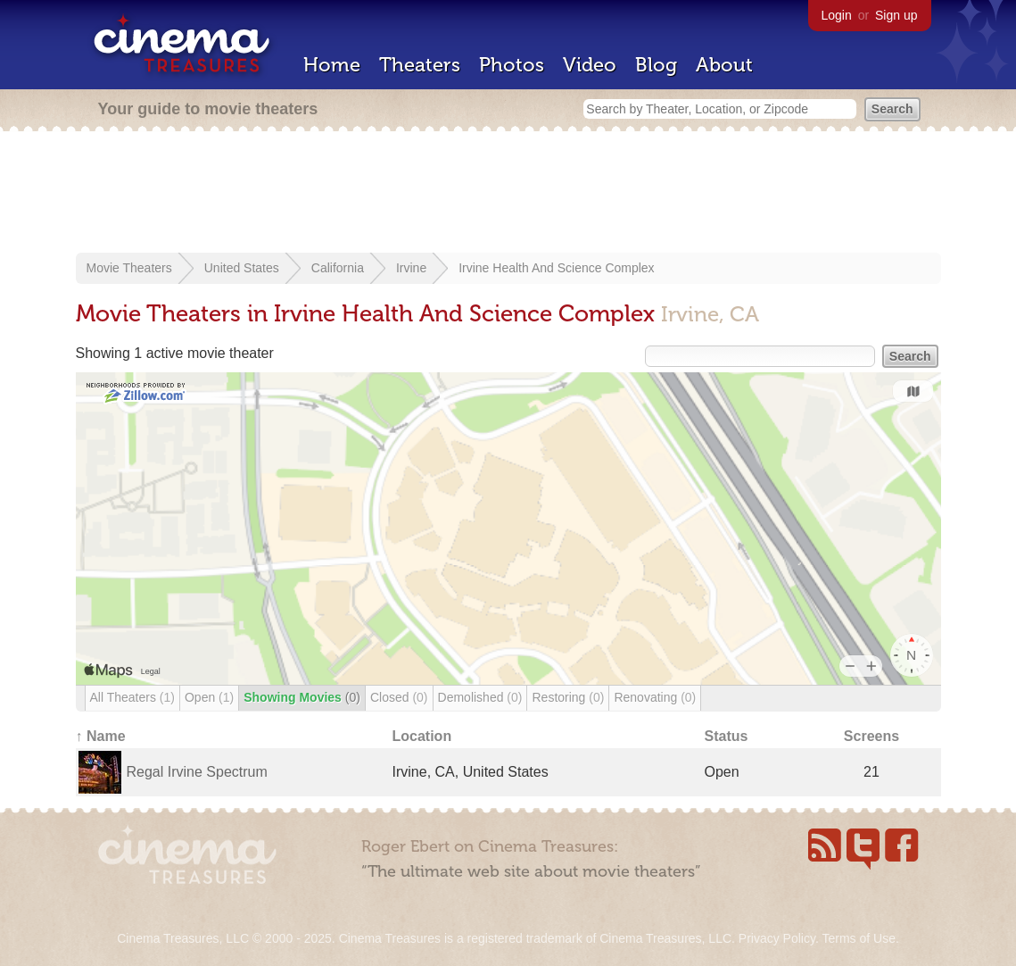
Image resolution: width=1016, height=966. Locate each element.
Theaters (419, 65)
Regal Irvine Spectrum (197, 771)
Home (331, 65)
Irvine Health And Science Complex (556, 268)
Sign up (896, 15)
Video (589, 65)
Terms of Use (858, 938)
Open (209, 697)
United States (241, 268)
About (724, 65)
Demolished (480, 697)
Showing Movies (302, 697)
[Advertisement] (508, 194)
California (337, 268)
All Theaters (132, 697)
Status (726, 736)
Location (422, 736)
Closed (399, 697)
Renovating (655, 697)
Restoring (568, 697)
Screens (871, 736)
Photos (511, 65)
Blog (656, 65)
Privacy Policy (777, 938)
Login (837, 15)
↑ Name (101, 736)
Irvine (411, 268)
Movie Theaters (129, 268)
